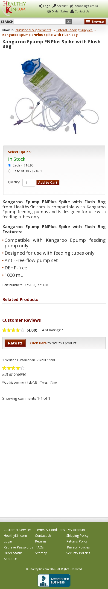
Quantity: (14, 182)
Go (69, 21)
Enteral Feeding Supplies (74, 30)
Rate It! (15, 343)
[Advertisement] (54, 459)
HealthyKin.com (15, 535)
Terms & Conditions (50, 530)
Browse (98, 21)
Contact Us (82, 11)
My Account (76, 530)
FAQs (40, 547)
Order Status (60, 11)
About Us (11, 559)
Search (7, 21)
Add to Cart (47, 182)
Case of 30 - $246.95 (28, 171)
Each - (23, 165)
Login (46, 6)
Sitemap (41, 553)
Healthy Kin (14, 9)
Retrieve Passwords (18, 547)
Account (62, 6)
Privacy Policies (78, 547)
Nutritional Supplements (33, 30)
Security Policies (78, 553)
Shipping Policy (77, 535)
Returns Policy (77, 541)
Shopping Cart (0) (86, 6)
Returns (41, 541)
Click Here (38, 343)
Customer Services (18, 530)
